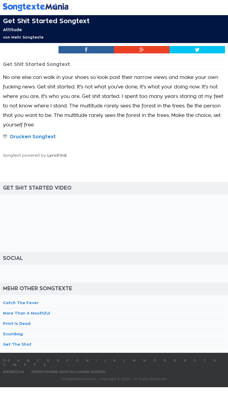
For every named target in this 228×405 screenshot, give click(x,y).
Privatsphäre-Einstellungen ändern (68, 372)
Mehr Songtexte (27, 37)
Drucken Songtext (33, 136)
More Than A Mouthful (26, 313)
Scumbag (13, 334)
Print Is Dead (17, 323)
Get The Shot (17, 344)
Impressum (13, 372)
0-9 (6, 360)
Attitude (12, 30)
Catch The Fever (21, 303)
